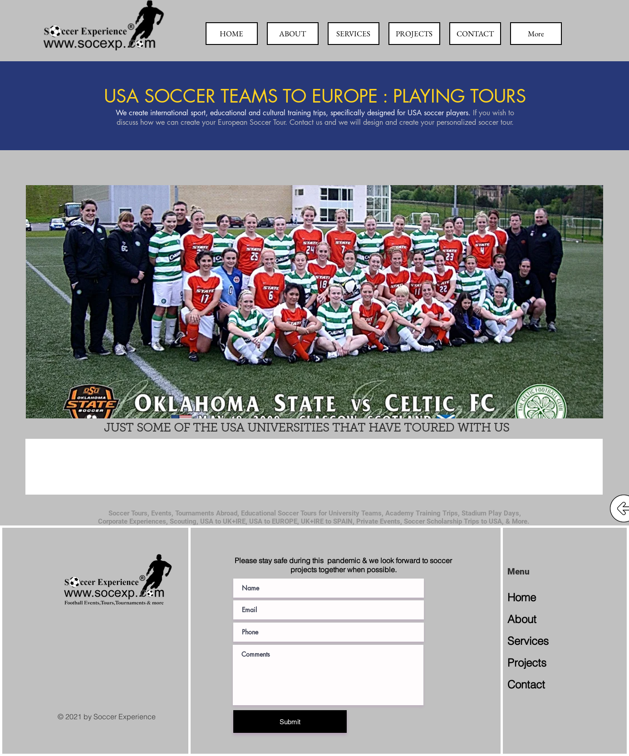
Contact (526, 684)
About (521, 619)
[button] (314, 301)
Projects (526, 662)
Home (521, 597)
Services (528, 641)
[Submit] (290, 721)
